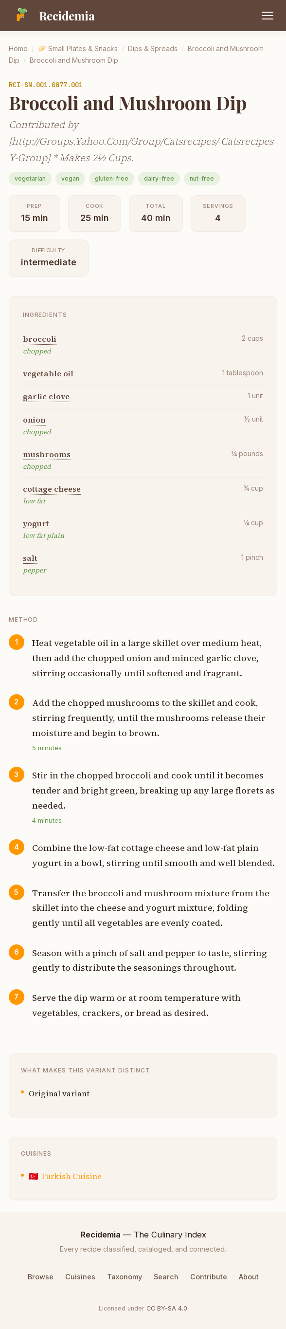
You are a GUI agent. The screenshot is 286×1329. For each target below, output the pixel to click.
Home (18, 48)
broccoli (39, 338)
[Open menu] (267, 15)
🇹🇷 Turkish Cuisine (65, 1176)
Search (166, 1277)
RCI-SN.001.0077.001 (46, 84)
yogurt (36, 523)
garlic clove (46, 396)
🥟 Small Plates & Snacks (78, 48)
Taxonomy (124, 1277)
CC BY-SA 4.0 (166, 1308)
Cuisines (80, 1277)
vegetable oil (48, 373)
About (249, 1277)
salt (30, 558)
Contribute (208, 1277)
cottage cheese (52, 488)
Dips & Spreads (153, 48)
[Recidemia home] (52, 15)
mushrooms (47, 454)
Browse (41, 1277)
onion (34, 419)
